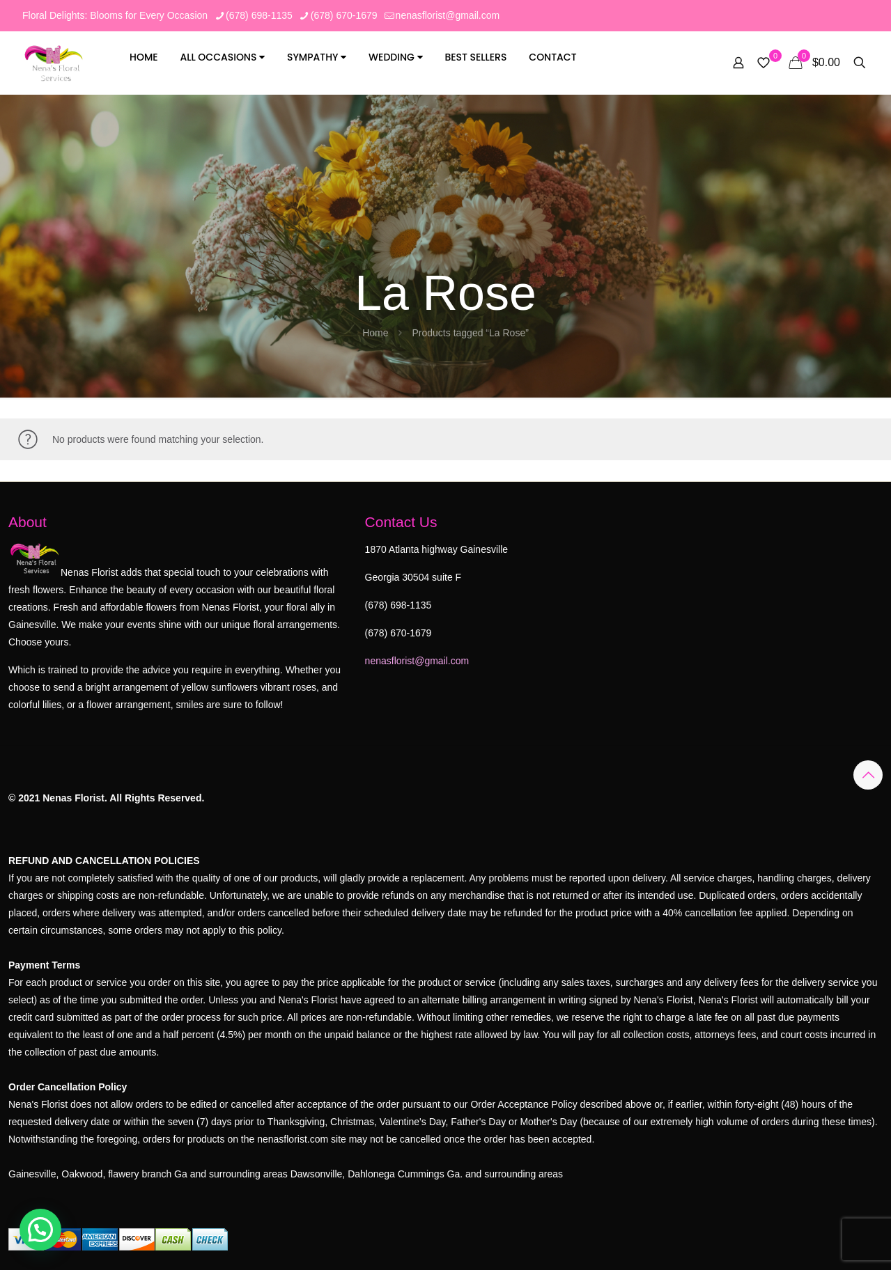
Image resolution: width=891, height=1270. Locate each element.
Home (144, 57)
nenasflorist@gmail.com (417, 660)
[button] (40, 1230)
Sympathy (316, 57)
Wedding (395, 57)
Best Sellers (475, 57)
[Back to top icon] (868, 775)
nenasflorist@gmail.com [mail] (448, 15)
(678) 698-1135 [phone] (259, 15)
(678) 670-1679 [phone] (344, 15)
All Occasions (222, 57)
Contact (552, 57)
